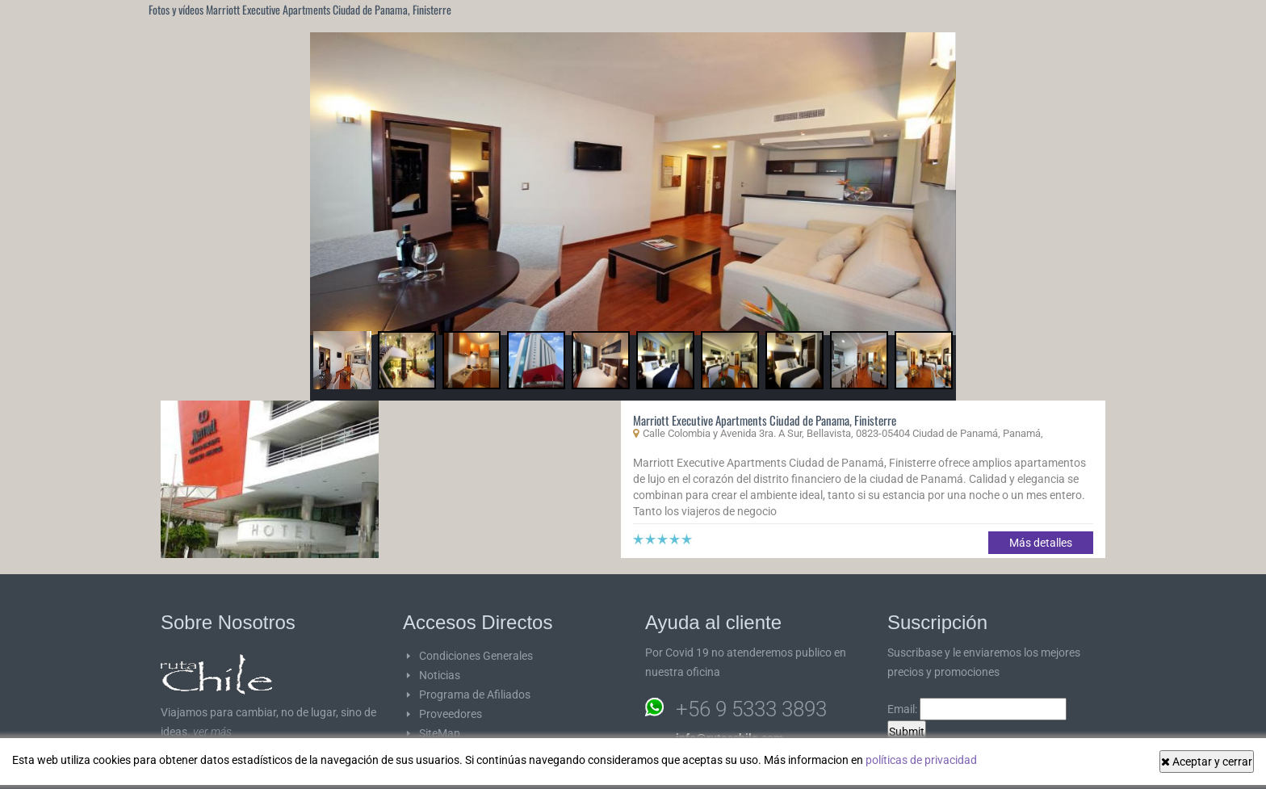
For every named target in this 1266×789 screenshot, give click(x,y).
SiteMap (439, 733)
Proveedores (450, 713)
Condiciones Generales (476, 655)
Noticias (439, 675)
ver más (212, 731)
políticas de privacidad (921, 759)
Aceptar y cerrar (1206, 761)
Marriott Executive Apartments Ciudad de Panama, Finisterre (764, 420)
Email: (977, 709)
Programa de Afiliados (474, 694)
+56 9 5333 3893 (751, 709)
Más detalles (1040, 542)
